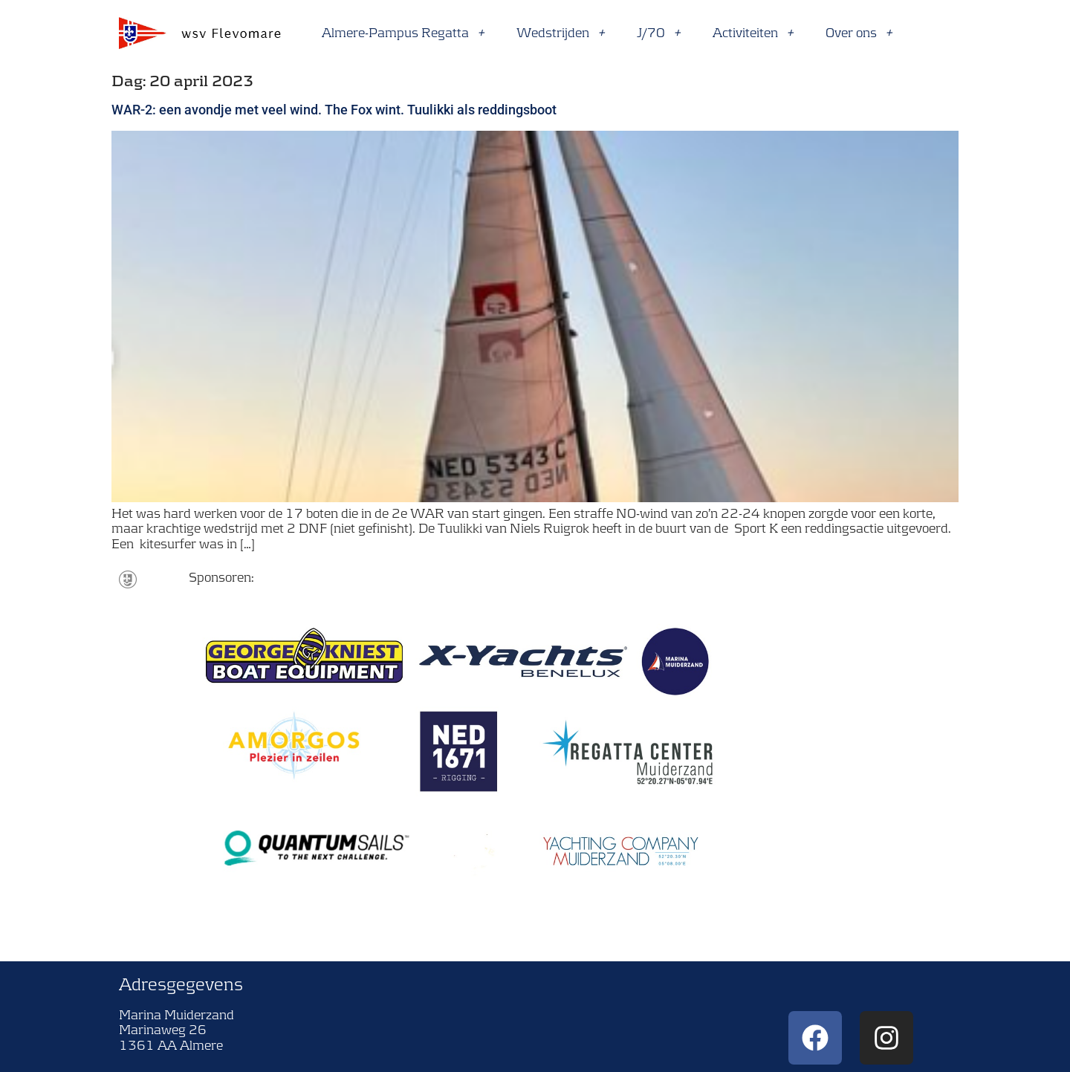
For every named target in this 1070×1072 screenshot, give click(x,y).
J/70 (659, 33)
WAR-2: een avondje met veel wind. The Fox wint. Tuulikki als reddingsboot (334, 109)
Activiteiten (753, 33)
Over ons (859, 33)
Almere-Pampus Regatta (403, 33)
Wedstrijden (561, 33)
